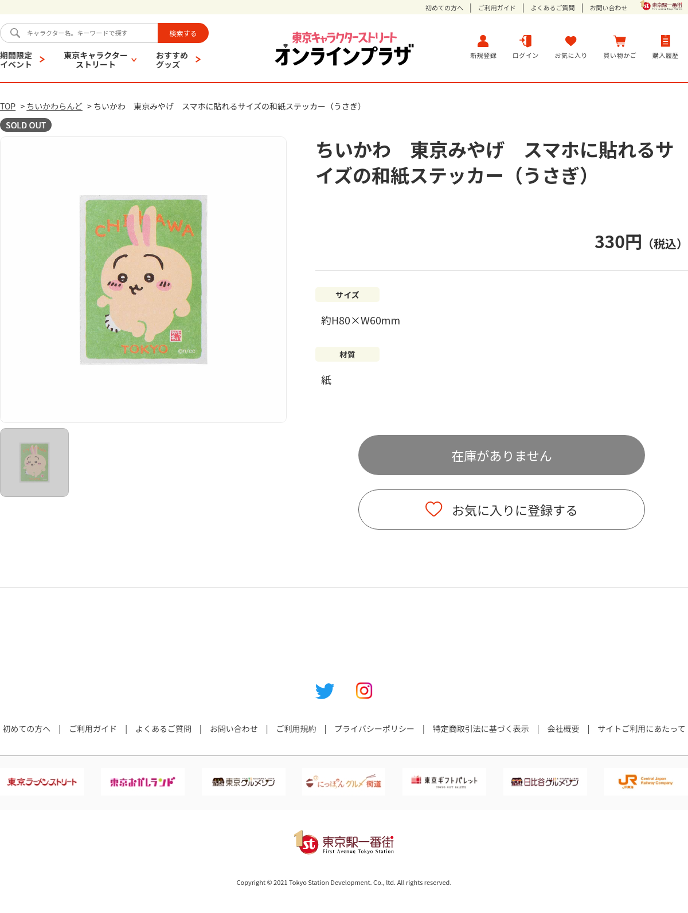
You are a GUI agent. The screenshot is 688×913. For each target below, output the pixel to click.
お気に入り (571, 46)
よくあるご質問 (553, 8)
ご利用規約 (296, 728)
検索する (183, 33)
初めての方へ (444, 8)
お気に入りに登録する (515, 509)
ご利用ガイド (497, 8)
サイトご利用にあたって (641, 728)
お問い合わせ (608, 8)
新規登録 (483, 46)
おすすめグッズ (172, 59)
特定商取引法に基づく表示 (481, 728)
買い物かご (620, 46)
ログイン (526, 46)
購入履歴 (665, 46)
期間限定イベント (16, 59)
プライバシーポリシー (374, 728)
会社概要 (564, 728)
